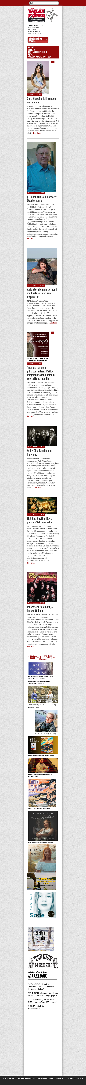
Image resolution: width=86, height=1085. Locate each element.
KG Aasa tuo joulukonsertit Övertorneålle (42, 198)
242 (42, 658)
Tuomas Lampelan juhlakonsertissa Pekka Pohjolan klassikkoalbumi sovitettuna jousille (41, 373)
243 (48, 658)
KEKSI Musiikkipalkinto (37, 52)
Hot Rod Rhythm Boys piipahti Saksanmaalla (39, 520)
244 (53, 658)
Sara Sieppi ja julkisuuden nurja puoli (41, 100)
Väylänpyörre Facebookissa (39, 57)
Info (30, 54)
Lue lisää (37, 133)
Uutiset (31, 47)
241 (37, 658)
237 (45, 656)
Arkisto (31, 50)
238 (50, 656)
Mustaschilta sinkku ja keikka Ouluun (40, 608)
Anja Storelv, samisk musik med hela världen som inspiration (42, 293)
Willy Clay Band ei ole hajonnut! (39, 452)
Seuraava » (43, 659)
